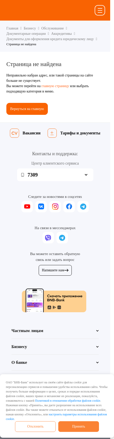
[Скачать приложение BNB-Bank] (55, 300)
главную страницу (55, 86)
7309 (32, 175)
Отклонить (35, 426)
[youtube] (27, 206)
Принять (78, 426)
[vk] (41, 206)
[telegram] (83, 206)
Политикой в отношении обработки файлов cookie (67, 400)
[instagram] (55, 206)
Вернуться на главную (27, 109)
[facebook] (69, 206)
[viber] (48, 237)
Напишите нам (55, 270)
